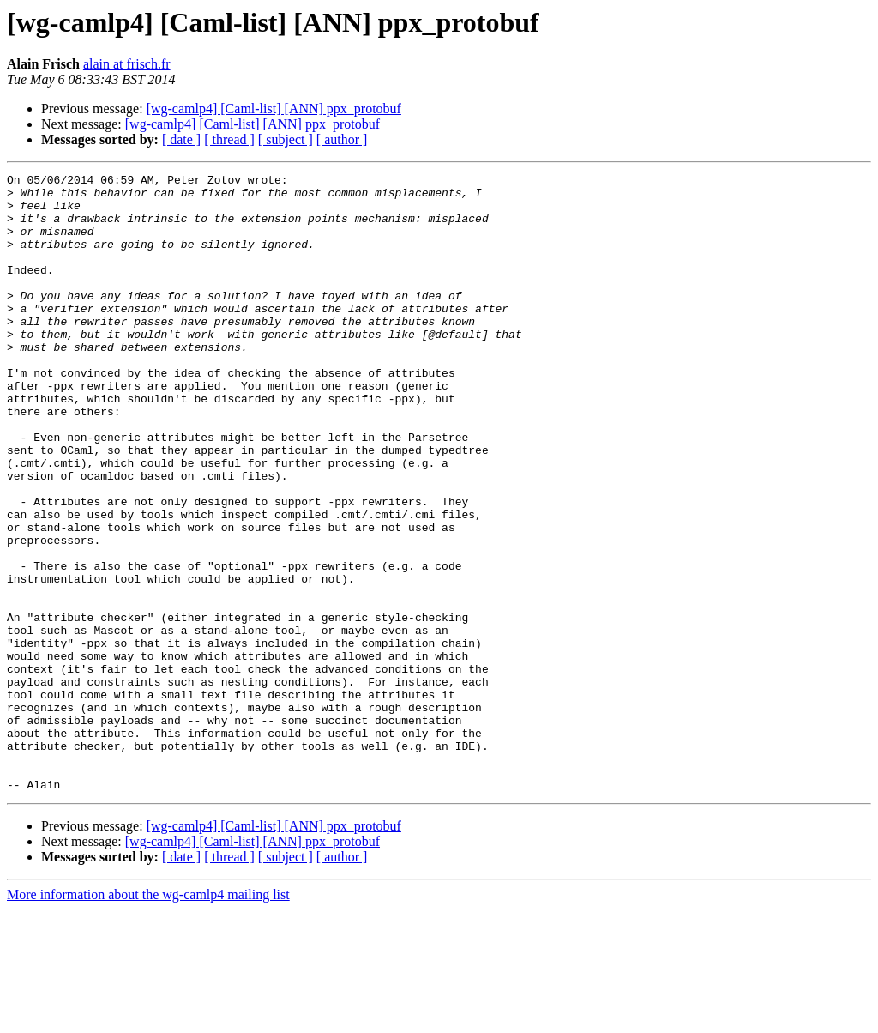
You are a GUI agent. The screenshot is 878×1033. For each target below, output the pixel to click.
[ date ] (181, 139)
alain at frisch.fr (127, 64)
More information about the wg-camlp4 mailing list (148, 1018)
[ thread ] (229, 139)
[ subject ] (285, 139)
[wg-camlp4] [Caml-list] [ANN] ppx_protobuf (274, 108)
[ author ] (342, 139)
